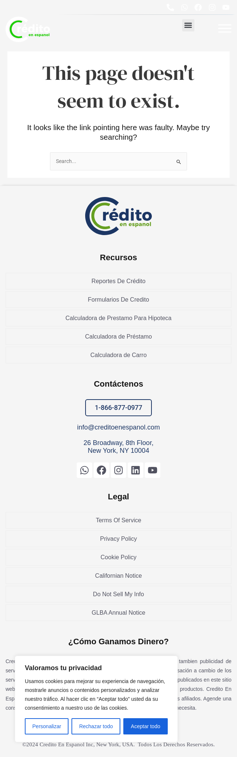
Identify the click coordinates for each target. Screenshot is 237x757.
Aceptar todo (145, 726)
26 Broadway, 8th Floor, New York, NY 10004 (119, 447)
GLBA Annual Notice (119, 613)
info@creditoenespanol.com (118, 427)
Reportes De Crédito (118, 281)
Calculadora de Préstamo (118, 336)
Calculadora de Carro (118, 355)
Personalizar (46, 726)
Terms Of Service (118, 520)
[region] (96, 699)
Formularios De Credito (118, 299)
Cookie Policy (119, 557)
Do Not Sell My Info (118, 594)
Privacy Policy (118, 539)
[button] (188, 25)
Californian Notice (118, 576)
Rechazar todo (96, 726)
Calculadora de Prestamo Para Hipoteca (118, 318)
